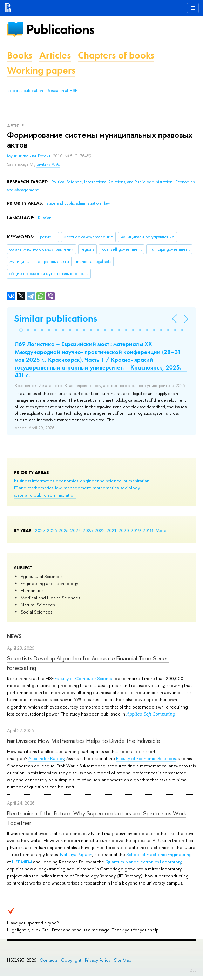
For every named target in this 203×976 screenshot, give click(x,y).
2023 (88, 530)
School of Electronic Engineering (159, 854)
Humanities (32, 590)
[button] (21, 329)
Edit (193, 969)
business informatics (34, 480)
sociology (130, 487)
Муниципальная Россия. (30, 156)
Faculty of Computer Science (84, 678)
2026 (52, 530)
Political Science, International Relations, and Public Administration (113, 182)
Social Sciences (36, 612)
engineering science (101, 480)
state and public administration (45, 495)
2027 (40, 530)
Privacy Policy (97, 960)
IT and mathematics (33, 487)
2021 (112, 530)
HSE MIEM (22, 862)
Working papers (41, 70)
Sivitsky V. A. (48, 164)
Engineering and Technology (49, 583)
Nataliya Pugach (76, 854)
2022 (100, 530)
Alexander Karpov (46, 758)
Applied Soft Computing (150, 714)
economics (67, 480)
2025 (64, 530)
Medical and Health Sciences (50, 598)
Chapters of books (116, 55)
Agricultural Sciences (41, 576)
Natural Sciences (38, 605)
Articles (55, 55)
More (161, 530)
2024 (75, 530)
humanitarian (136, 480)
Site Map (122, 960)
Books (19, 55)
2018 (148, 530)
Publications (60, 29)
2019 (136, 530)
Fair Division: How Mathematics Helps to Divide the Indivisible (83, 741)
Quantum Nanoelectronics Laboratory (143, 862)
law (58, 487)
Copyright (71, 960)
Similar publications (55, 318)
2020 (124, 530)
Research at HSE (62, 91)
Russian (45, 218)
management (77, 487)
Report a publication (25, 91)
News (14, 636)
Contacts (48, 960)
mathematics (106, 487)
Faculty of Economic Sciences (146, 758)
